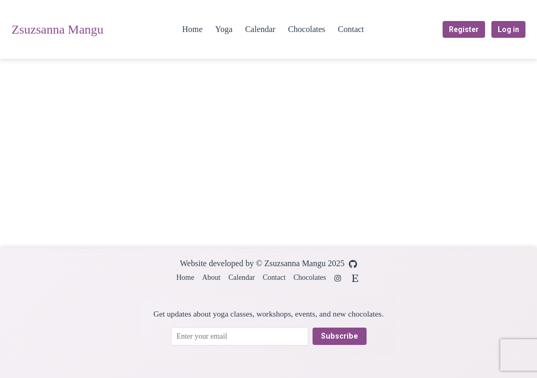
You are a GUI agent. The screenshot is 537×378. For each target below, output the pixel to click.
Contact (351, 29)
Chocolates (306, 29)
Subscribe (339, 336)
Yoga (223, 29)
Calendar (260, 29)
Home (192, 29)
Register (464, 29)
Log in (508, 29)
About (211, 277)
